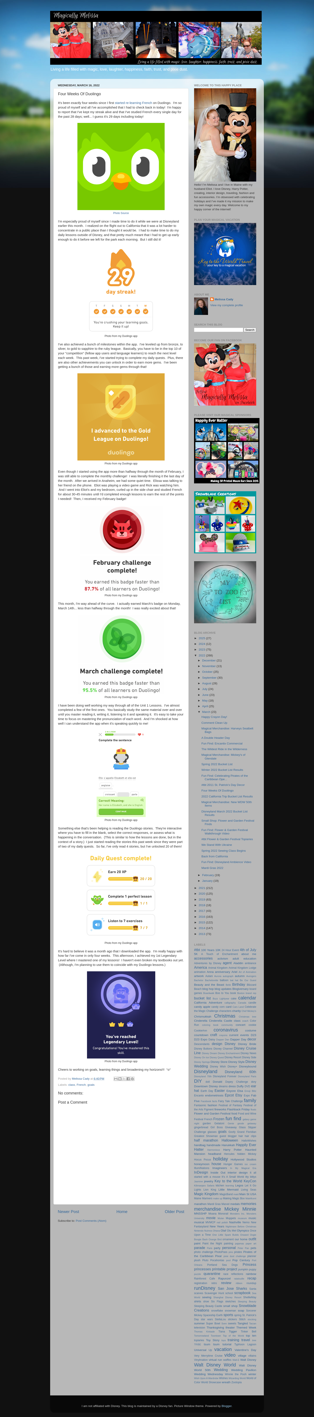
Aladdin (238, 963)
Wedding (221, 1370)
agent (227, 963)
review (226, 1283)
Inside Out (217, 1172)
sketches (230, 1301)
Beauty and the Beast (209, 984)
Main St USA (247, 1194)
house (216, 1164)
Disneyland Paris (247, 1076)
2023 (202, 649)
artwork (199, 976)
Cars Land (238, 1007)
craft (213, 1035)
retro (214, 1283)
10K (218, 950)
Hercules (229, 1153)
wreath (226, 1382)
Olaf (223, 1230)
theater (230, 1327)
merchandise (207, 1209)
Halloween (230, 1140)
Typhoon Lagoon (245, 1344)
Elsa (240, 1090)
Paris (209, 1248)
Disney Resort (233, 1057)
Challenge (212, 1011)
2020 (202, 893)
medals (235, 1204)
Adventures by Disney (207, 963)
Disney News (248, 1053)
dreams (223, 1086)
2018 (202, 905)
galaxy (246, 1119)
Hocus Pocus (202, 1159)
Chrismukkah (202, 1016)
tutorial (226, 1344)
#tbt (197, 950)
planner (251, 1256)
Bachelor (198, 980)
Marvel (225, 1204)
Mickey (231, 1209)
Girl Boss (216, 1127)
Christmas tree (247, 1016)
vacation (223, 1349)
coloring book (210, 1025)
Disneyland (205, 1071)
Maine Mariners (203, 1198)
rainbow (251, 1274)
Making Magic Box (234, 1198)
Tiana (221, 1331)
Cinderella (200, 1020)
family (250, 1100)
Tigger (233, 1331)
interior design (238, 1172)
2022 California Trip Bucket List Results (227, 796)
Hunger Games (233, 1164)
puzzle (197, 1274)
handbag (200, 1145)
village (242, 1355)
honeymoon (202, 1164)
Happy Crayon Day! (214, 717)
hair (241, 1136)
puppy (252, 1269)
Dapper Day (238, 1039)
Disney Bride (247, 1044)
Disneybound (247, 1066)
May (205, 700)
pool (228, 1260)
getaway (251, 1123)
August (207, 683)
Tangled (242, 1323)
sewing (206, 1297)
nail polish (222, 1222)
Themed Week (246, 1327)
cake (234, 998)
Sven (224, 1323)
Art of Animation (247, 972)
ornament (228, 1239)
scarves (198, 1293)
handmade (214, 1145)
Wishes (223, 1378)
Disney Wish (218, 1066)
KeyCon (250, 1181)
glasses (212, 1131)
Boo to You (222, 993)
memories (248, 1204)
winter (252, 1374)
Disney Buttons (203, 1048)
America (200, 967)
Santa (252, 1288)
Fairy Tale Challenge (230, 1101)
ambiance (250, 963)
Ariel (234, 972)
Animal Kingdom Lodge (242, 967)
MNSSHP (200, 1213)
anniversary (222, 972)
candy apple (202, 1006)
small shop (230, 1306)
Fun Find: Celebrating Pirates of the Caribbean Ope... (224, 777)
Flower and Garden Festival (212, 1113)
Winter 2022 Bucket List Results (222, 769)
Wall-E (235, 1360)
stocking (251, 1319)
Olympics (243, 1230)
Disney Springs (202, 1062)
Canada (242, 1002)
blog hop (208, 989)
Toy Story (213, 1340)
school (229, 1293)
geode (240, 1123)
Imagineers (219, 1168)
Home (121, 1211)
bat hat (234, 980)
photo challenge (203, 1252)
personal (229, 1248)
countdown (201, 1035)
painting (228, 1243)
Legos (239, 1185)
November (209, 666)
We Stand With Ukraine (216, 844)
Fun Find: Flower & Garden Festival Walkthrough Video (224, 831)
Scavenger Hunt (214, 1293)
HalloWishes (249, 1140)
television (199, 1327)
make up (217, 1198)
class (71, 1084)
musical (199, 1222)
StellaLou (220, 1319)
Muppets (231, 1218)
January (207, 880)
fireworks (220, 1109)
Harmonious (213, 1150)
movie (210, 1218)
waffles (227, 1359)
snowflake (217, 1310)
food (234, 1113)
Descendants (202, 1044)
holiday (220, 1159)
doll (208, 1081)
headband (214, 1153)
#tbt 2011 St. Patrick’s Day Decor (223, 785)
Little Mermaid (228, 1189)
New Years (217, 1226)
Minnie (249, 1209)
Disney (230, 1044)
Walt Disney (248, 1359)
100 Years (207, 950)
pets (253, 1248)
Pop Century (241, 1260)
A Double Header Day (215, 737)
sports (228, 1315)
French (81, 1084)
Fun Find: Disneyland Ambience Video (226, 862)
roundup (251, 1283)
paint (197, 1243)
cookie (252, 1024)
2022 (202, 655)
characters (225, 1011)
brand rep (251, 993)
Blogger (227, 1406)
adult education (244, 958)
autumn (240, 976)
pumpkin (243, 1269)
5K (196, 954)
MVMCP (210, 1222)
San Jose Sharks (232, 1288)
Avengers (251, 976)
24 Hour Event (230, 950)
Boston (241, 993)
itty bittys (250, 1176)
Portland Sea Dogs (222, 1264)
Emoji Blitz (250, 1091)
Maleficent (251, 1198)
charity (236, 1011)
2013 (202, 934)
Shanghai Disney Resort (227, 1297)
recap (251, 1278)
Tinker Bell (248, 1331)
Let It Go (250, 1185)
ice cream (250, 1164)
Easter (220, 1090)
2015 (202, 922)
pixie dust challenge (235, 1256)
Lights (197, 1189)
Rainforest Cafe (204, 1278)
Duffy (240, 1086)
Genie (231, 1123)
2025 (202, 638)
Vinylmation (201, 1359)
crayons (223, 1035)
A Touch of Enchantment (219, 954)
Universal (200, 1350)
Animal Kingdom (218, 967)
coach (245, 1020)
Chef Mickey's (249, 1011)
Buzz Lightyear (221, 998)
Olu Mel (231, 1230)
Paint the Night (212, 1243)
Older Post (174, 1211)
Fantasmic (200, 1105)
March (206, 712)
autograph (228, 976)
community (227, 1025)
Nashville (235, 1222)
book (233, 993)
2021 (202, 888)
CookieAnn (200, 1030)
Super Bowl (213, 1323)
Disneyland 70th (203, 1076)
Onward (244, 1235)
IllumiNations (201, 1168)
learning (229, 1185)
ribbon (239, 1283)
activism (222, 958)
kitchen (220, 1185)
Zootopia (236, 1382)
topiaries (199, 1340)
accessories (203, 958)
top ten (251, 1335)
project (232, 1269)
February (208, 875)
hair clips (250, 1136)
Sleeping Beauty (247, 1301)
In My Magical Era (243, 1168)
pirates (238, 1252)
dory (253, 1081)
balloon (224, 980)
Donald (217, 1081)
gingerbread (201, 1127)
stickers (232, 1319)
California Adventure (208, 1002)
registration (200, 1283)
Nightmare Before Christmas (240, 1226)
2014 (202, 928)
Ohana (216, 1230)
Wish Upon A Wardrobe (206, 1378)
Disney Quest (217, 1057)
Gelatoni (219, 1123)
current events (239, 1035)
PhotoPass (221, 1252)
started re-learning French (133, 103)
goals (90, 1084)
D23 (253, 1035)
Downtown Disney (206, 1086)
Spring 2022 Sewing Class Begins (223, 850)
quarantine (211, 1274)
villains (252, 1355)
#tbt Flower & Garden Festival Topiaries (227, 839)
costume (250, 1030)
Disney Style (236, 1062)
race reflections (233, 1274)
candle (252, 1002)
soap (241, 1310)
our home (241, 1239)
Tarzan (252, 1323)
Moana (212, 1213)
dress (232, 1086)
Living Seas (248, 1189)
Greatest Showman (206, 1136)
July (205, 689)
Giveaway (231, 1127)
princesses (202, 1269)
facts (214, 1101)
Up (210, 1350)
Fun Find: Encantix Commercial (221, 743)
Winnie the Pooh (236, 1374)
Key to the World (228, 1181)
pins (231, 1252)
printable (218, 1269)
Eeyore (231, 1090)
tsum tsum (212, 1344)
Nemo (245, 1222)
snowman (230, 1310)
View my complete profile (226, 305)
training (233, 1340)
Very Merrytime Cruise (208, 1355)
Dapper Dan (222, 1039)
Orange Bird (215, 1239)
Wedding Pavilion (243, 1370)
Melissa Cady (224, 299)
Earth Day (207, 1090)
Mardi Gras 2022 (212, 868)
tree (254, 1340)
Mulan (221, 1218)
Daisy (211, 1039)
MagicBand (226, 1194)
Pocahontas (217, 1260)
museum (242, 1218)
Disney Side (249, 1057)
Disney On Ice (201, 1057)
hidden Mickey (246, 1153)
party (217, 1248)
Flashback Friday (238, 1109)
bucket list (202, 998)
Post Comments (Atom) (91, 1220)
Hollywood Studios (243, 1159)
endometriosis (214, 1095)
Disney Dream (209, 1053)
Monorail (223, 1213)
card (228, 1006)
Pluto (205, 1260)
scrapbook (242, 1293)
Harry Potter (232, 1149)
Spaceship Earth (213, 1315)
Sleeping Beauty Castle (208, 1306)
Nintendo (198, 1230)
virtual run (215, 1359)
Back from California (214, 856)
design (217, 1044)
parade (199, 1248)
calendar (247, 998)
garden (207, 1123)
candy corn (218, 1006)
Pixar (218, 1256)
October (207, 671)
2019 (202, 899)
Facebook (206, 1101)
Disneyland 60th (240, 1072)
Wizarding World (237, 1378)
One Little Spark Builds (225, 1235)
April (205, 706)
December (209, 660)
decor (251, 1039)
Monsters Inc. (237, 1213)
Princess (249, 1264)
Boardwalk (208, 993)
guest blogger (228, 1136)
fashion (212, 1105)
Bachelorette (211, 980)
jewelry (208, 1181)
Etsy (238, 1095)
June (205, 695)
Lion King (209, 1189)
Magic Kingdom (206, 1194)
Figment (209, 1109)
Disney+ (232, 1066)
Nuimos (208, 1230)
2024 (202, 644)
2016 (202, 916)
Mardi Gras (214, 1204)
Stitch (242, 1319)
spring (237, 1315)
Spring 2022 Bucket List (217, 764)
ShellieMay (249, 1297)
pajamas (239, 1243)
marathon (200, 1204)
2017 (202, 910)
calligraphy (230, 1002)
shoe (206, 1301)
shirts (197, 1301)
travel (245, 1340)
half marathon (206, 1140)
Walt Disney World (215, 1365)
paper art (251, 1243)
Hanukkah (228, 1145)
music (252, 1218)
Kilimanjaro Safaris (204, 1185)
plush (197, 1260)
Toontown (216, 1335)
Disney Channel (223, 1048)
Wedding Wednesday (208, 1374)
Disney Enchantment (229, 1053)
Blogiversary (240, 989)
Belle (228, 985)
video (230, 1355)
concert (240, 1024)
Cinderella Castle (220, 1020)
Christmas (224, 1016)
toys (224, 1340)
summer (199, 1323)
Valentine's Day (245, 1350)
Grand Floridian (246, 1131)
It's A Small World (233, 1176)
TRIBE (197, 1344)
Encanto (199, 1095)
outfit (252, 1239)
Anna (210, 972)
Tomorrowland (201, 1335)
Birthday (238, 984)
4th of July (248, 950)
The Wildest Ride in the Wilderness (224, 749)
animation (200, 972)
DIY (198, 1081)
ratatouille (239, 1278)
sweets (232, 1323)
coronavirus (226, 1030)
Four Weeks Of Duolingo (217, 790)
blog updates (223, 989)
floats (253, 1109)
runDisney (204, 1288)
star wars (207, 1319)
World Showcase (211, 1382)
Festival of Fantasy (230, 1105)
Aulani (209, 976)
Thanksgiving (215, 1327)
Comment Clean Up (214, 722)
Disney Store (219, 1062)
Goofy (232, 1131)
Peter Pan (243, 1248)
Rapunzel (224, 1278)
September (209, 677)
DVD (247, 1086)
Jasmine (198, 1181)
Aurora (217, 976)
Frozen (218, 1119)
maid (236, 1194)
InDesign (201, 1172)
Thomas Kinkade (204, 1331)
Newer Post (68, 1211)
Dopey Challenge (236, 1081)
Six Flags (217, 1301)
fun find (233, 1118)
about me (248, 954)
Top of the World (233, 1335)
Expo (247, 1095)
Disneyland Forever (224, 1076)
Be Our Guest (248, 980)
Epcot (229, 1095)
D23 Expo (200, 1039)
